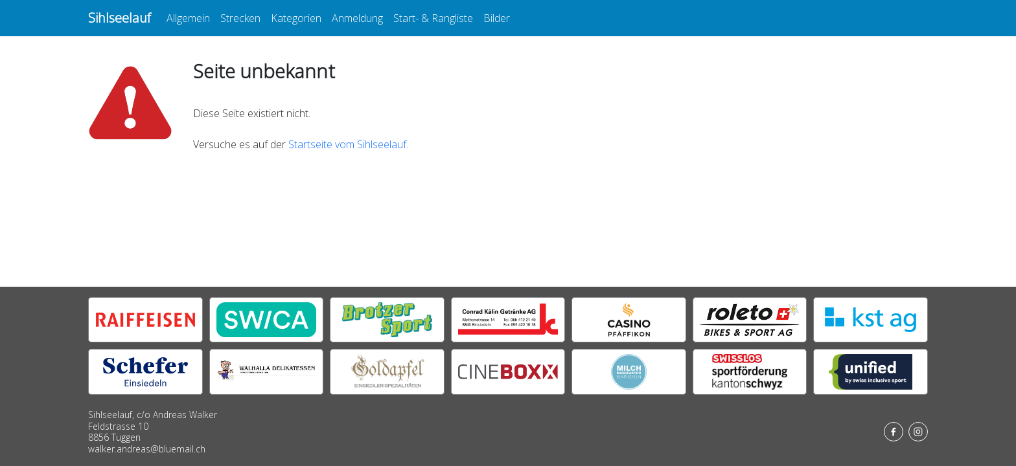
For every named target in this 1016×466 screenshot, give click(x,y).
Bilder (496, 18)
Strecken (240, 18)
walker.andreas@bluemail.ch (146, 449)
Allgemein (188, 18)
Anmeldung (357, 18)
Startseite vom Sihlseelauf (347, 144)
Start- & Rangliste (433, 18)
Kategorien (296, 18)
